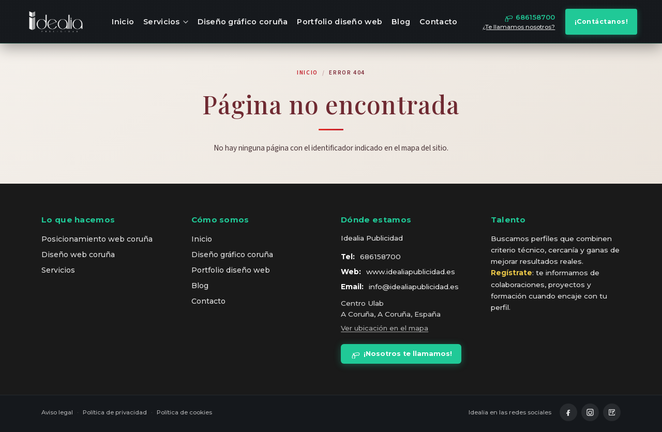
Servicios (165, 21)
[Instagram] (590, 412)
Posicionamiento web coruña (97, 239)
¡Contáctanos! (601, 21)
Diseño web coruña (78, 254)
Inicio (123, 21)
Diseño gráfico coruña (243, 21)
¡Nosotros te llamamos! (401, 354)
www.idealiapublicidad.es (410, 271)
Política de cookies (184, 412)
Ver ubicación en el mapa (384, 328)
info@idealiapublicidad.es (414, 286)
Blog (401, 21)
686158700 (380, 256)
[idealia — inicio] (56, 21)
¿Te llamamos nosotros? (519, 27)
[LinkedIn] (612, 412)
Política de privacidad (115, 412)
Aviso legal (57, 412)
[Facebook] (568, 412)
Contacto (438, 21)
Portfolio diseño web (339, 21)
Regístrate (511, 273)
